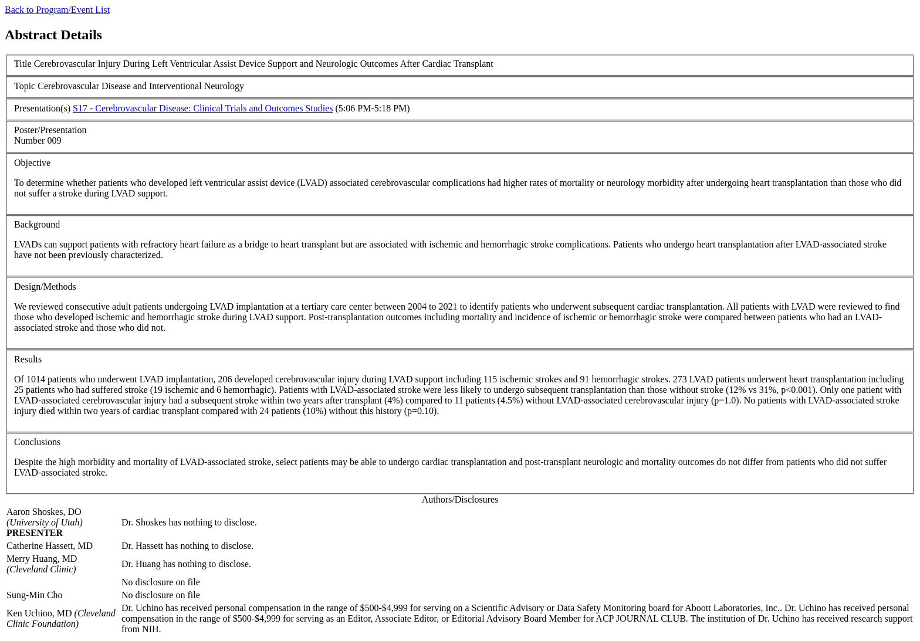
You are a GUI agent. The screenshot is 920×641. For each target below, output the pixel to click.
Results (28, 359)
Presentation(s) (42, 108)
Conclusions (37, 442)
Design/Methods (45, 286)
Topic (24, 86)
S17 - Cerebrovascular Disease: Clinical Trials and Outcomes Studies (203, 108)
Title (23, 64)
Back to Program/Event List (57, 10)
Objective (32, 163)
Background (37, 224)
